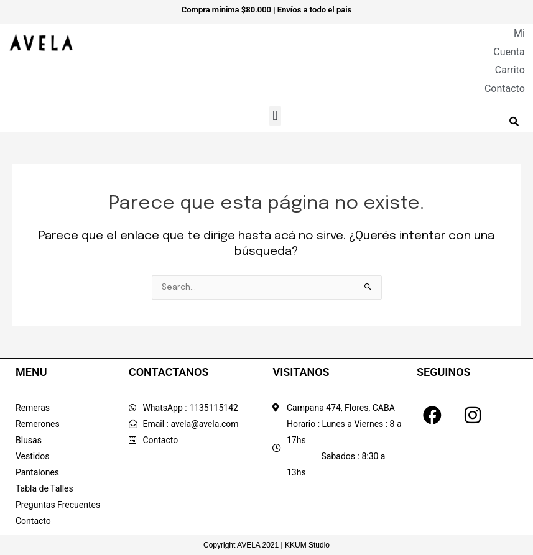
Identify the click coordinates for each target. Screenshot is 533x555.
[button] (275, 116)
